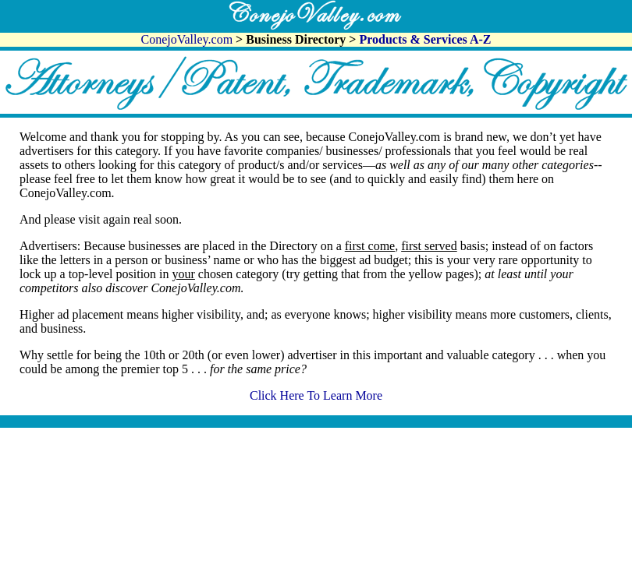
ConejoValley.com (188, 39)
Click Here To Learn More (316, 395)
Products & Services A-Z (425, 39)
